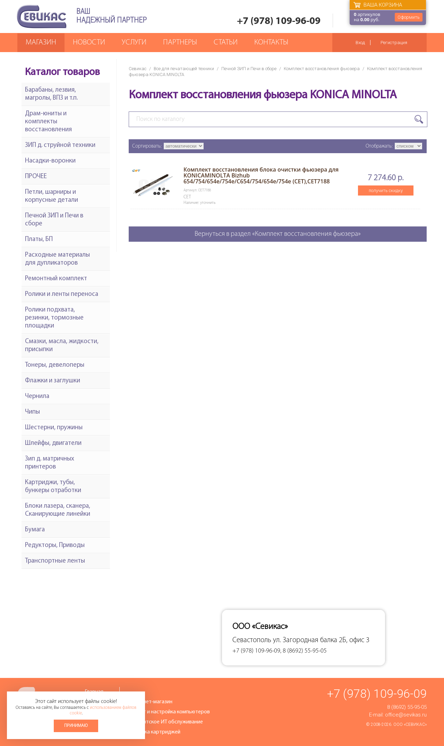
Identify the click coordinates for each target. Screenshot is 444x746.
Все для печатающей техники (184, 68)
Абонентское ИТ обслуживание (165, 722)
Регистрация (394, 42)
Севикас (137, 68)
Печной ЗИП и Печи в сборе (248, 68)
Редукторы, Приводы (55, 545)
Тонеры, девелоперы (54, 365)
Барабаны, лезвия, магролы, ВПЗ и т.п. (51, 94)
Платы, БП (39, 239)
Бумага (35, 530)
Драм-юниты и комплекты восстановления (48, 121)
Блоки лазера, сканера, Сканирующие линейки (57, 510)
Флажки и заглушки (52, 381)
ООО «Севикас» (410, 724)
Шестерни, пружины (54, 427)
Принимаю (76, 725)
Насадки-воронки (50, 161)
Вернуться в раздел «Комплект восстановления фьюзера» (278, 234)
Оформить (409, 17)
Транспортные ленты (55, 561)
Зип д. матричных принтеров (49, 463)
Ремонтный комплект (56, 278)
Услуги (134, 43)
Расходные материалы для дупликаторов (57, 259)
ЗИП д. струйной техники (60, 145)
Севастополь (251, 640)
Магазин (41, 43)
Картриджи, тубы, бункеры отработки (53, 486)
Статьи (226, 43)
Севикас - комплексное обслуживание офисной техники (42, 16)
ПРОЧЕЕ (36, 176)
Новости (89, 43)
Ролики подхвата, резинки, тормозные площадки (54, 318)
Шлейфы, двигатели (53, 443)
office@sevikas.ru (406, 715)
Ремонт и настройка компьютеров (169, 712)
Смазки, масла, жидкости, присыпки (62, 345)
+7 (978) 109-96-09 (279, 21)
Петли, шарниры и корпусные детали (51, 196)
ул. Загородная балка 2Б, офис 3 (321, 640)
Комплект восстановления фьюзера (322, 68)
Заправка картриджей (154, 732)
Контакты (271, 43)
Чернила (37, 396)
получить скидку (386, 190)
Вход (360, 42)
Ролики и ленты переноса (61, 294)
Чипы (32, 412)
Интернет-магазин (150, 702)
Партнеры (180, 43)
